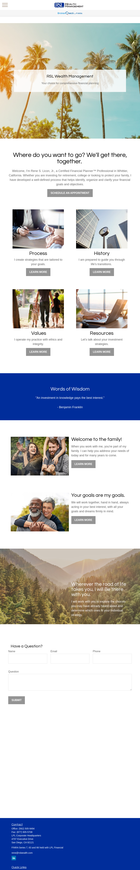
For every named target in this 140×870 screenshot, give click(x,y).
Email (54, 651)
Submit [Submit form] (17, 700)
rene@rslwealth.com (22, 853)
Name (11, 651)
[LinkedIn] (14, 858)
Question (13, 671)
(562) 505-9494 (27, 828)
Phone (96, 651)
